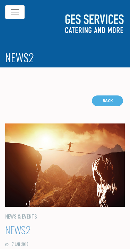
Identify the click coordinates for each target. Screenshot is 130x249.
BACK (108, 100)
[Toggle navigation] (15, 12)
